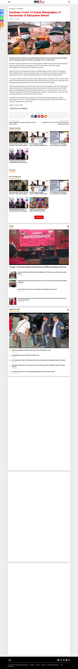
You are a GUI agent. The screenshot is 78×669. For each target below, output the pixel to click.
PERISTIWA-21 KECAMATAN (18, 108)
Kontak (37, 665)
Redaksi (32, 665)
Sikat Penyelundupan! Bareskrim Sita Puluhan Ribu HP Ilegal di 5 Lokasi (31, 350)
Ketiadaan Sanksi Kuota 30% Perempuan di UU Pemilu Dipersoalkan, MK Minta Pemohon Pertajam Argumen (38, 365)
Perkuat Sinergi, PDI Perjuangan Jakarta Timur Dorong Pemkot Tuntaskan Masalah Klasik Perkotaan (42, 281)
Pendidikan (11, 19)
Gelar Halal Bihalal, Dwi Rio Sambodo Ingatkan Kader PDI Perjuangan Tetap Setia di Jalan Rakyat (42, 272)
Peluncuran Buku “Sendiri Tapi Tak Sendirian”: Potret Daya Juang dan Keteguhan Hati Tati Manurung (18, 144)
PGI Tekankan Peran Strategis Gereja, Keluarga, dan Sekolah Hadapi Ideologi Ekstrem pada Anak (58, 144)
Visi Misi (43, 665)
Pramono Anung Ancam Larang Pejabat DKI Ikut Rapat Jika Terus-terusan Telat (33, 371)
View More (39, 217)
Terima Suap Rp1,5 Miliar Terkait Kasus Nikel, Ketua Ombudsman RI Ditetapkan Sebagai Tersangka (38, 360)
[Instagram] (1, 21)
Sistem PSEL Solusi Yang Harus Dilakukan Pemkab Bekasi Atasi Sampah (37, 289)
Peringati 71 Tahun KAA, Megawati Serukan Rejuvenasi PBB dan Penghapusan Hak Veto (37, 267)
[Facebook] (1, 11)
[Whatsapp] (1, 18)
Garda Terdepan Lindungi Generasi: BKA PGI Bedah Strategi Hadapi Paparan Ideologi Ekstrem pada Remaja (38, 144)
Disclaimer (10, 666)
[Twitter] (1, 15)
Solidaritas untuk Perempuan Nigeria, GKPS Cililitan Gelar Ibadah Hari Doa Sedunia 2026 (37, 210)
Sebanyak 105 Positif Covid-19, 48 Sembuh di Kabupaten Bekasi (54, 122)
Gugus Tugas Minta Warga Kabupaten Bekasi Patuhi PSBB (23, 122)
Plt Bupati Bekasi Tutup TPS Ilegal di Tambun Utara (25, 355)
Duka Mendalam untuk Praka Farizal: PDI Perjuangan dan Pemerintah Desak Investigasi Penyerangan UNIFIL (42, 299)
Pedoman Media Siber (53, 665)
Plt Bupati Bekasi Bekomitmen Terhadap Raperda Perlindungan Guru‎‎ (18, 161)
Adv (62, 665)
